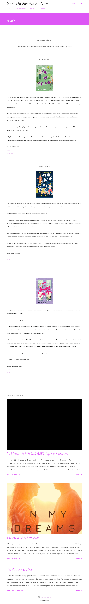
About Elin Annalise (19, 8)
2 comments (16, 474)
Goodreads (10, 153)
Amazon (9, 150)
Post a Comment (17, 590)
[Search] (74, 3)
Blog (8, 8)
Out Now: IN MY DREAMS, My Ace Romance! (37, 453)
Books (31, 8)
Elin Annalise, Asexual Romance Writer (28, 3)
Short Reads (41, 8)
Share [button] (78, 388)
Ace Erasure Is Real (19, 569)
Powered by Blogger (44, 597)
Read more (79, 474)
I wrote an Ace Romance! (23, 537)
